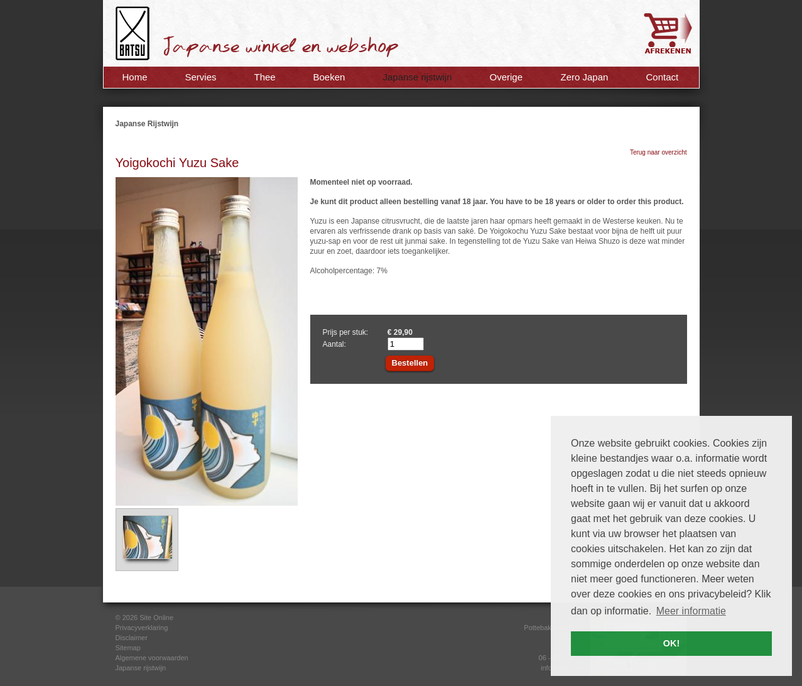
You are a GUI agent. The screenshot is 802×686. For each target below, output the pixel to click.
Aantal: (334, 344)
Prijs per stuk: (346, 332)
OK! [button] (671, 643)
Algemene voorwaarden (152, 658)
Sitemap (128, 647)
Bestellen (410, 363)
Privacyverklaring (142, 627)
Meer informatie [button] (691, 611)
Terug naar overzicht (658, 152)
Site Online (156, 617)
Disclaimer (132, 637)
